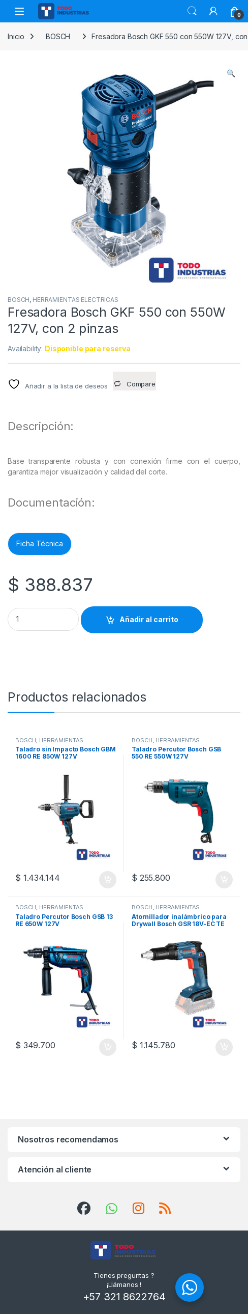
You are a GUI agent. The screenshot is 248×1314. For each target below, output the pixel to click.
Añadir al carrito (148, 619)
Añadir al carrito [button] (107, 879)
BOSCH (58, 36)
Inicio (16, 36)
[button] (231, 73)
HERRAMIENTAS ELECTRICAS (75, 299)
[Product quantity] (43, 619)
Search (192, 11)
